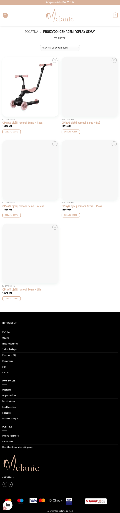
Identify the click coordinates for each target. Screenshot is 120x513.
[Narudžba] (60, 48)
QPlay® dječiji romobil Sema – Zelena (23, 206)
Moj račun (6, 389)
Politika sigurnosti (10, 435)
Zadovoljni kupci (9, 349)
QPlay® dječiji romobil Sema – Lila (21, 289)
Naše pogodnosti (10, 343)
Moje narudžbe (9, 395)
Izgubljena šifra (9, 407)
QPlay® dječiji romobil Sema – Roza (22, 122)
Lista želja (6, 412)
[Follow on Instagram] (10, 484)
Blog (4, 366)
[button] (5, 15)
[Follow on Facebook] (4, 484)
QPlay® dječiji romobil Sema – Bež (81, 122)
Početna (31, 32)
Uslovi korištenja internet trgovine (17, 447)
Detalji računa (8, 401)
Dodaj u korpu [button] (11, 132)
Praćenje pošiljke (10, 355)
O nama (5, 338)
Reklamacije (7, 361)
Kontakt (5, 372)
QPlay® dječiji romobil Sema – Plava (82, 206)
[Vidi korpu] (115, 15)
